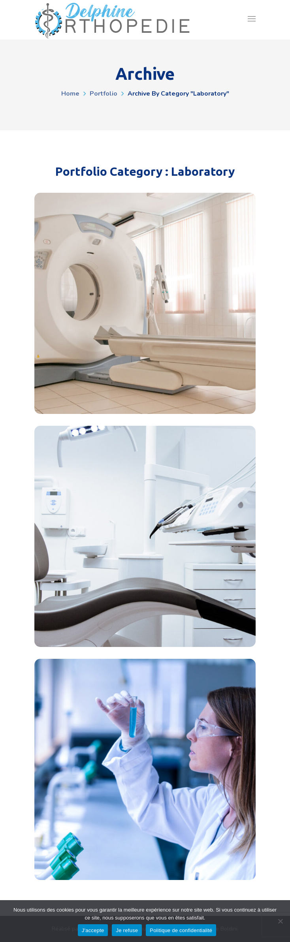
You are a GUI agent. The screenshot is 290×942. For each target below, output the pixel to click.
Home (70, 93)
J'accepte (93, 930)
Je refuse (127, 930)
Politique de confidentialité (181, 930)
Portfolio (103, 93)
